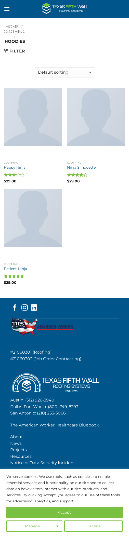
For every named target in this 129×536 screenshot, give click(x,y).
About (16, 436)
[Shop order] (64, 72)
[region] (64, 502)
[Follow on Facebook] (15, 308)
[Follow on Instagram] (24, 308)
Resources (21, 456)
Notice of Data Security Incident (42, 462)
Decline (93, 526)
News (16, 443)
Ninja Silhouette (81, 167)
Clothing (14, 31)
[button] (7, 9)
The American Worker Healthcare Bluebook (54, 425)
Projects (18, 449)
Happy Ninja (14, 167)
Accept (64, 512)
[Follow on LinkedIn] (34, 308)
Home (12, 26)
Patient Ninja (15, 269)
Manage (32, 526)
